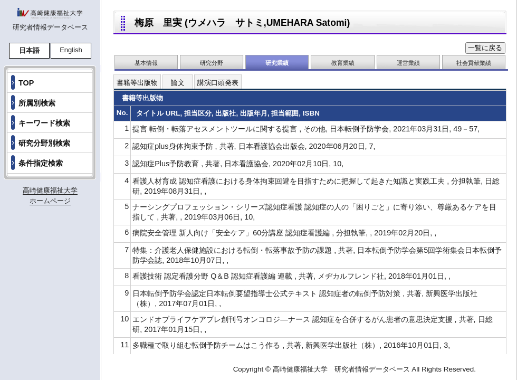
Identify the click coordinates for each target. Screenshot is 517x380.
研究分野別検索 (44, 143)
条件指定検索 (40, 163)
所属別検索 (36, 103)
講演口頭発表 (217, 83)
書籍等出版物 (137, 83)
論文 (178, 83)
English (71, 50)
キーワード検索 (44, 123)
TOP (26, 83)
